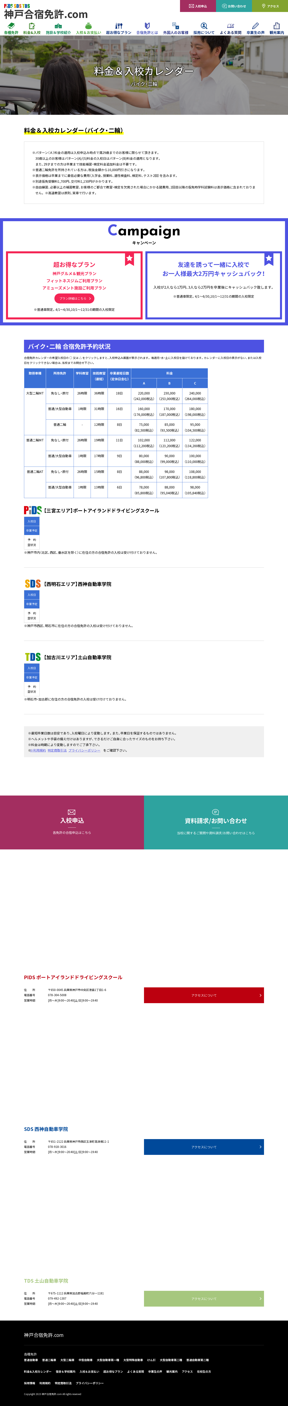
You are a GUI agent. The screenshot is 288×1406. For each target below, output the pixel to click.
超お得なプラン (118, 29)
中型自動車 (86, 1360)
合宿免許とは (147, 29)
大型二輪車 (67, 1360)
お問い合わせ (234, 6)
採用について (204, 29)
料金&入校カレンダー (38, 1371)
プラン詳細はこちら (72, 298)
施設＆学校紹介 (58, 29)
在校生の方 (204, 1371)
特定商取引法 (59, 750)
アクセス (270, 6)
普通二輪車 (49, 1360)
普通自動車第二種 (197, 1360)
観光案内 (277, 29)
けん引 (151, 1360)
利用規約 (45, 1383)
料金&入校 (32, 29)
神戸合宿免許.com (44, 1334)
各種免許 (11, 29)
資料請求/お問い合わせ (216, 822)
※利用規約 (39, 750)
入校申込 (198, 6)
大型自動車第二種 (171, 1360)
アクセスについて (204, 995)
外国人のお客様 (175, 29)
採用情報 (29, 1383)
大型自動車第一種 (108, 1360)
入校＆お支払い (88, 29)
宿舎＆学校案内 (65, 1371)
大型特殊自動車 (133, 1360)
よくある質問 (230, 29)
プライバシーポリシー (86, 750)
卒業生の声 (256, 29)
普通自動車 (31, 1360)
